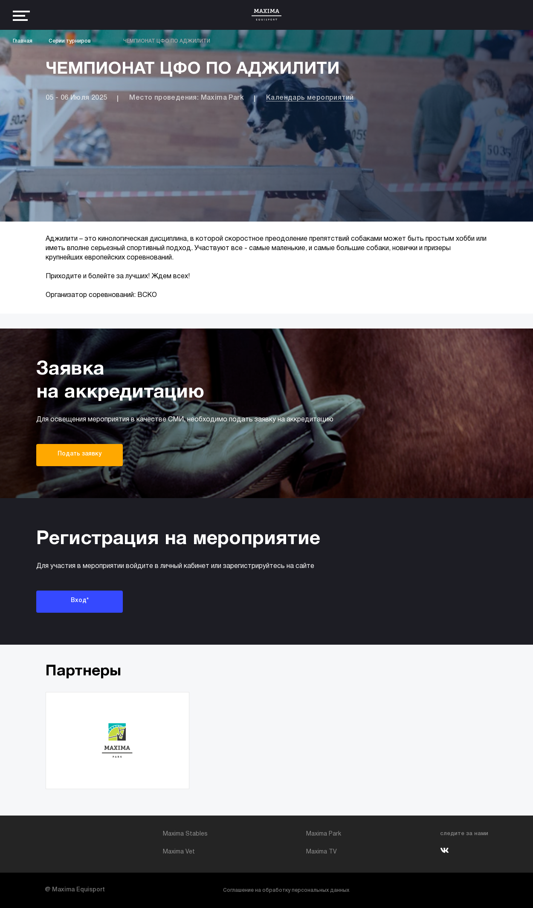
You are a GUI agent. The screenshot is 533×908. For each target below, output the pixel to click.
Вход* (80, 600)
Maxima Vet (179, 852)
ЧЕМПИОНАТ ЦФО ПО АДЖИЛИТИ (166, 41)
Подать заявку (79, 454)
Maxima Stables (185, 834)
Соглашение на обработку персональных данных (286, 890)
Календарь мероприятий (309, 98)
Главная (22, 41)
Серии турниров (70, 41)
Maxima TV (321, 852)
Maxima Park (323, 834)
